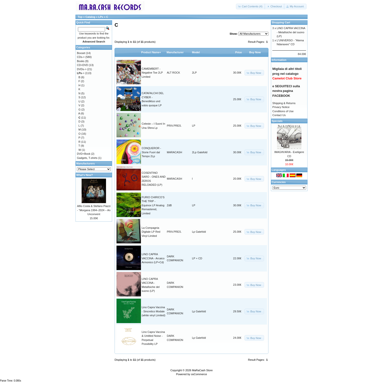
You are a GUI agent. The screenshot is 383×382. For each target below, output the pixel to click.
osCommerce (199, 374)
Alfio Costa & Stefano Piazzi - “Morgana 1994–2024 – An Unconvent (94, 210)
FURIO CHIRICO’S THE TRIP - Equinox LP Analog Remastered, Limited (153, 205)
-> (80, 73)
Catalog (90, 16)
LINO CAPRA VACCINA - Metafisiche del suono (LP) (291, 32)
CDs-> (81, 56)
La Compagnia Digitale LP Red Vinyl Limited (151, 231)
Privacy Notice (280, 107)
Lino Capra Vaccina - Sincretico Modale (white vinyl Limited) (153, 311)
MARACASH (174, 152)
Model (196, 52)
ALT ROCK (173, 72)
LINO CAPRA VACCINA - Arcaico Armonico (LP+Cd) (153, 258)
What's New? (84, 175)
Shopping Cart (281, 22)
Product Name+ (151, 52)
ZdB (169, 205)
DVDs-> (81, 69)
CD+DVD (82, 65)
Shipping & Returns (284, 103)
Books (81, 61)
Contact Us (279, 115)
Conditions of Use (283, 111)
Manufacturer (175, 52)
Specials (277, 121)
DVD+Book (83, 153)
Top (80, 16)
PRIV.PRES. (174, 125)
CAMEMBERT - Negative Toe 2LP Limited (152, 72)
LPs (100, 16)
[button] (250, 6)
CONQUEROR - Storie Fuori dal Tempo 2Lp (151, 152)
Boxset (81, 53)
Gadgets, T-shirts (87, 157)
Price (238, 52)
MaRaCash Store (202, 370)
